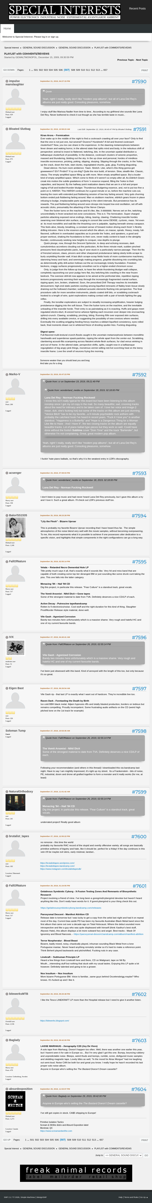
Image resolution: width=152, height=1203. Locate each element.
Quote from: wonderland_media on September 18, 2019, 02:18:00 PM (83, 390)
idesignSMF (42, 1197)
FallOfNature (17, 561)
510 (83, 70)
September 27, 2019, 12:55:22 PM (55, 836)
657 (105, 70)
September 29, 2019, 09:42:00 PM (55, 1040)
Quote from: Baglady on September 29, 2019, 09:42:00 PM (76, 1096)
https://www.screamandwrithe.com (56, 1131)
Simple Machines (28, 1197)
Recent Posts (137, 8)
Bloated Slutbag (19, 128)
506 (61, 70)
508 (73, 70)
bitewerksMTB (18, 993)
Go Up (6, 1140)
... (32, 70)
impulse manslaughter (15, 82)
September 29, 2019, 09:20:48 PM (55, 994)
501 (36, 70)
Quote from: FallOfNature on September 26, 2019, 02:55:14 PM (78, 644)
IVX (11, 637)
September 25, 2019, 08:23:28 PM (55, 515)
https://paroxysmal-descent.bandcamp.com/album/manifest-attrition (108, 934)
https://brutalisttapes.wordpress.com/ (57, 863)
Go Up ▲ (144, 1197)
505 (56, 70)
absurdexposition (20, 1088)
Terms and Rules (131, 1197)
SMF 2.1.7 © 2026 (11, 1197)
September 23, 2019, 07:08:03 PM (55, 473)
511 (88, 70)
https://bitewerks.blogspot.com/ (54, 1020)
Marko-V (14, 374)
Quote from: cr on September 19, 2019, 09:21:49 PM (73, 381)
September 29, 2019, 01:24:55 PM (55, 886)
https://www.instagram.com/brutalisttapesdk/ (60, 869)
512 (93, 70)
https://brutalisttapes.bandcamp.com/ (57, 866)
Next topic (142, 59)
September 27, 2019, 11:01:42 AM (55, 791)
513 (98, 70)
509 (78, 70)
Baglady (14, 1040)
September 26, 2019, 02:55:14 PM (55, 561)
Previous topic (125, 59)
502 (41, 70)
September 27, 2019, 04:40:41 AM (55, 637)
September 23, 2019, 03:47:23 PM (55, 374)
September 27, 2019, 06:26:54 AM (55, 688)
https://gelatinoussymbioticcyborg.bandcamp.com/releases (71, 907)
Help (121, 1197)
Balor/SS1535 (18, 515)
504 (51, 70)
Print (144, 70)
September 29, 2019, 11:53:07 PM (55, 1089)
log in (44, 36)
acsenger (15, 472)
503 (46, 70)
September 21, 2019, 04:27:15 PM (55, 81)
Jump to (99, 1155)
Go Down (8, 70)
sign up (54, 36)
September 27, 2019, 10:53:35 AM (55, 731)
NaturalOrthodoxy (21, 791)
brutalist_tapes (19, 836)
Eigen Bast (16, 688)
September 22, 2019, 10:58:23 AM (55, 129)
